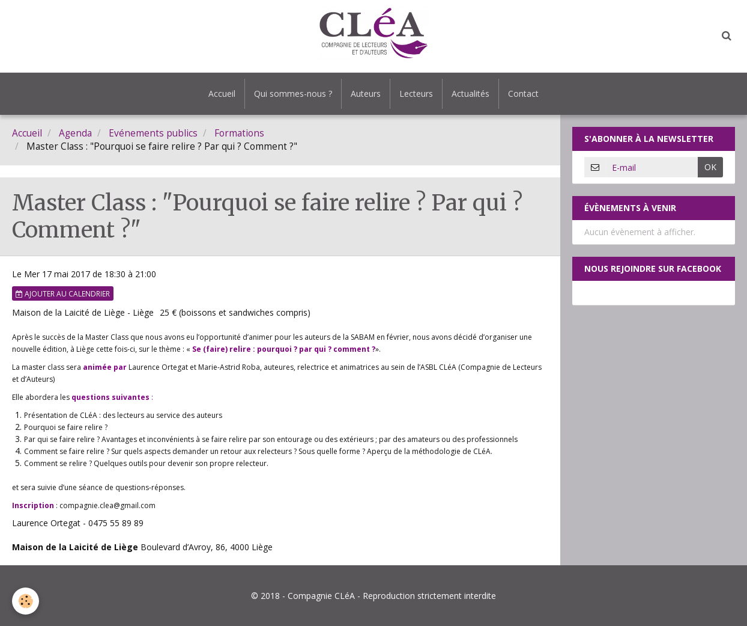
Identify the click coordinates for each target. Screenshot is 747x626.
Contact (523, 93)
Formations (239, 133)
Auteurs (366, 93)
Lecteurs (416, 93)
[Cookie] (25, 601)
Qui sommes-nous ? (293, 93)
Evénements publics (153, 133)
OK (710, 167)
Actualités (470, 93)
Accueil (221, 93)
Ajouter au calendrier (63, 293)
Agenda (75, 133)
